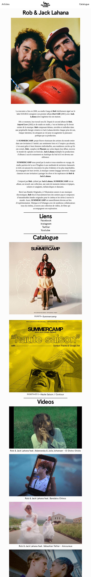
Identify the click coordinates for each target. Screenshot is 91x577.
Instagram (46, 223)
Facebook (46, 220)
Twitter (46, 227)
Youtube (45, 230)
